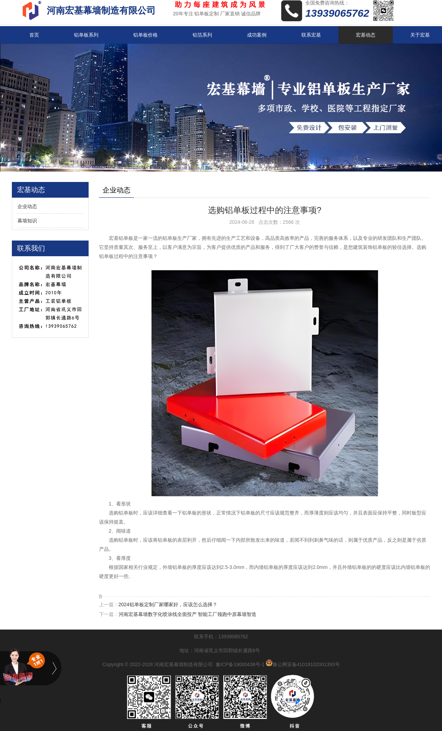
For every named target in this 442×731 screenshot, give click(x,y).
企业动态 (27, 206)
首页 (34, 35)
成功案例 (257, 35)
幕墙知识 (27, 220)
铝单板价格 (145, 35)
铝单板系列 (86, 35)
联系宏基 (311, 35)
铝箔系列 (202, 35)
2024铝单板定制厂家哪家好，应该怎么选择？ (168, 604)
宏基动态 (365, 35)
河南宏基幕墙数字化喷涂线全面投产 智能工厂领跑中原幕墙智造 (188, 614)
